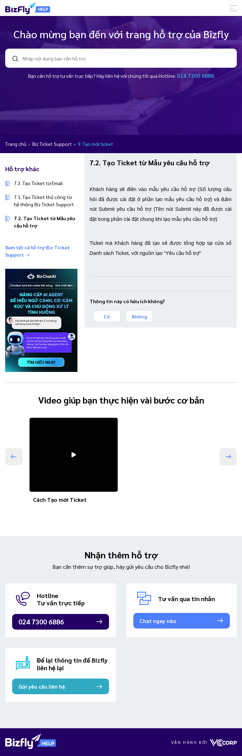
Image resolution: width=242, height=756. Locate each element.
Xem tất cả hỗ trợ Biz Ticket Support (37, 251)
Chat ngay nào (158, 620)
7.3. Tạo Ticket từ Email (38, 183)
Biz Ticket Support (52, 144)
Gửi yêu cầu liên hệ (41, 686)
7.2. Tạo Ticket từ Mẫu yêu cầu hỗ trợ (44, 222)
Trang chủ (16, 144)
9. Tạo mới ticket (95, 144)
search (15, 58)
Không (139, 316)
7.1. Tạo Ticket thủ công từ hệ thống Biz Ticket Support (44, 200)
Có (107, 316)
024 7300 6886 (195, 75)
